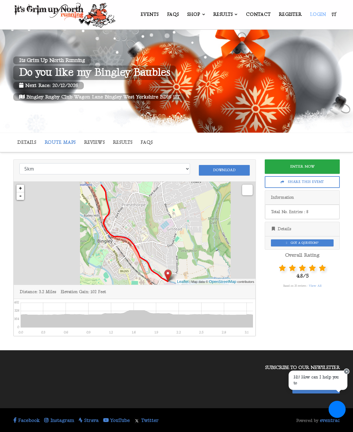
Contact (258, 14)
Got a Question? (302, 243)
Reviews (94, 142)
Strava (89, 419)
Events (150, 14)
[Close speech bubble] (343, 387)
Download (224, 168)
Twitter (146, 419)
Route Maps (60, 142)
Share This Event (302, 182)
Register (290, 14)
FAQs (173, 14)
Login (318, 14)
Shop (193, 14)
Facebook (26, 419)
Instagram (59, 419)
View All (315, 286)
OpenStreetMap (222, 280)
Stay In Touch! (316, 385)
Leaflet (183, 280)
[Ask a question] (335, 414)
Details (26, 142)
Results (222, 14)
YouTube (116, 419)
